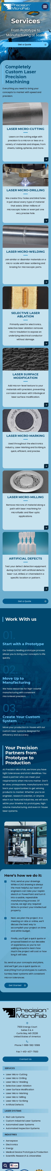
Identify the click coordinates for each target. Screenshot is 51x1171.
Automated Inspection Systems (23, 1128)
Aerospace (12, 1140)
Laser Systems (13, 1110)
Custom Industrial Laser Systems (23, 1120)
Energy (9, 1148)
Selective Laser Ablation (18, 1085)
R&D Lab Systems (15, 1117)
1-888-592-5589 (31, 1045)
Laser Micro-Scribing (17, 1100)
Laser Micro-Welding (17, 1082)
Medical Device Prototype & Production (27, 1152)
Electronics (12, 1144)
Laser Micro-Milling (16, 1097)
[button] (45, 6)
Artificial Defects (15, 1104)
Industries (11, 1134)
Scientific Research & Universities (23, 1155)
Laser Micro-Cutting (16, 1074)
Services (10, 1068)
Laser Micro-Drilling (16, 1078)
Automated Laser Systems (20, 1124)
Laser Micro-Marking (17, 1093)
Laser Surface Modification (20, 1089)
